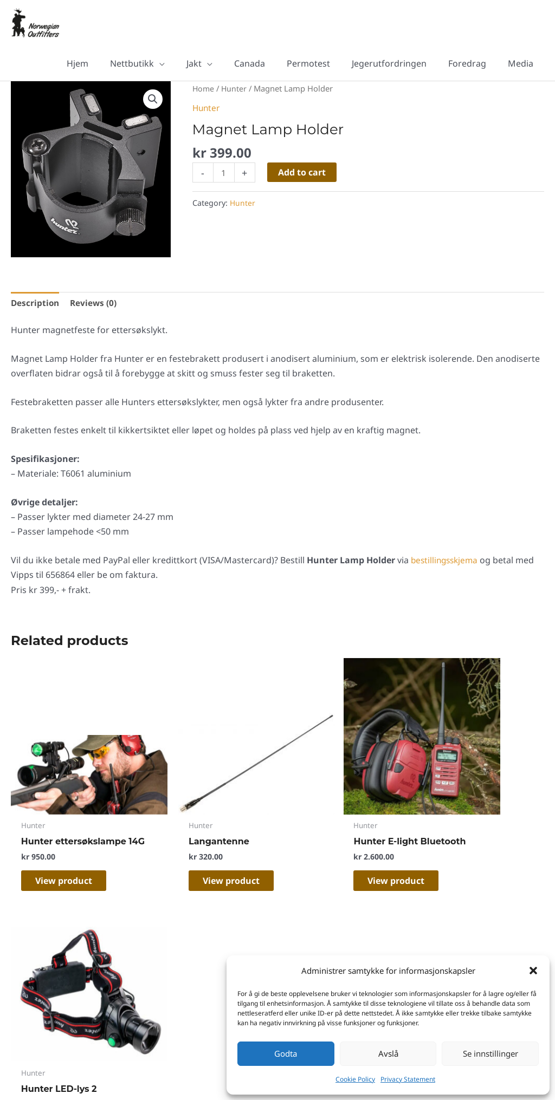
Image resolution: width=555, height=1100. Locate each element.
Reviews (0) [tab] (95, 304)
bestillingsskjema (446, 562)
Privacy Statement (407, 1079)
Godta (285, 1053)
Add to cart (303, 173)
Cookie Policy (355, 1079)
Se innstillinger (490, 1053)
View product (71, 861)
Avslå (388, 1053)
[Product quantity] (224, 173)
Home (203, 88)
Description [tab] (36, 304)
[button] (533, 970)
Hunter (235, 88)
